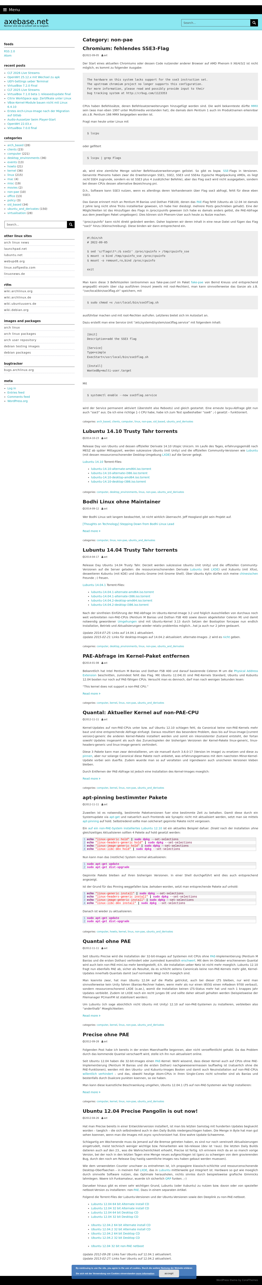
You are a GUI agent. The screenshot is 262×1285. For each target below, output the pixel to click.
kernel (113, 702)
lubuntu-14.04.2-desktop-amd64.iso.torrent (121, 600)
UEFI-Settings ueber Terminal (27, 81)
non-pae (147, 421)
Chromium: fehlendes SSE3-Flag (126, 48)
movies (12, 187)
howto (113, 931)
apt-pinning (91, 821)
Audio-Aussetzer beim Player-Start (31, 119)
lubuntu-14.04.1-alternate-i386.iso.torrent (120, 596)
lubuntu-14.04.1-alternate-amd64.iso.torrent (122, 592)
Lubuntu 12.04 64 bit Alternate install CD (120, 1204)
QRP (168, 1178)
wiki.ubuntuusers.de (20, 303)
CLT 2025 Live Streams (23, 89)
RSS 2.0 (9, 51)
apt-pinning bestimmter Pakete (125, 797)
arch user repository (20, 340)
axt (106, 55)
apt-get (115, 817)
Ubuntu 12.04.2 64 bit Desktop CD (115, 1233)
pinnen (87, 756)
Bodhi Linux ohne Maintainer (122, 502)
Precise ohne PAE (106, 1034)
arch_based (104, 421)
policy (11, 200)
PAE (199, 202)
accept (169, 1273)
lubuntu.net (13, 255)
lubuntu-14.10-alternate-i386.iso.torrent (119, 473)
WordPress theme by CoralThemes (237, 1280)
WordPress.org (17, 401)
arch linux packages (20, 333)
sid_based (159, 421)
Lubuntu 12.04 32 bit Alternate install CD (120, 1208)
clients (116, 421)
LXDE (166, 454)
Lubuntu (252, 450)
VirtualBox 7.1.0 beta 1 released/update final (39, 94)
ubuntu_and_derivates (180, 421)
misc (10, 183)
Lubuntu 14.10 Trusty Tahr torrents (130, 431)
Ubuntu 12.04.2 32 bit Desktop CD (115, 1237)
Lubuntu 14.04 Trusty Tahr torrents (130, 550)
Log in (11, 388)
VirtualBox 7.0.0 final (22, 128)
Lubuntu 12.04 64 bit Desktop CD (114, 1212)
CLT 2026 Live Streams (23, 73)
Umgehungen (127, 621)
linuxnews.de (14, 273)
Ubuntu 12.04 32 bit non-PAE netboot (117, 1246)
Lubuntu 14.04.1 (94, 585)
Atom (7, 55)
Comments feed (18, 396)
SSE (226, 170)
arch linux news (16, 242)
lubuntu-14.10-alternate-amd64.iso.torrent (121, 468)
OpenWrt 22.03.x (19, 123)
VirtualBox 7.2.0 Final (22, 85)
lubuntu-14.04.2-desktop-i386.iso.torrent (120, 604)
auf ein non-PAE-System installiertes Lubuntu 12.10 (125, 828)
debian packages (17, 352)
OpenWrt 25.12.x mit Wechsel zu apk (33, 77)
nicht (226, 637)
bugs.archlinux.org (19, 370)
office (11, 196)
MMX (254, 106)
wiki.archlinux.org (18, 291)
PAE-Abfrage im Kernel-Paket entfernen (136, 656)
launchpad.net (15, 248)
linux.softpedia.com (20, 267)
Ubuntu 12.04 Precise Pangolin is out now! (140, 1111)
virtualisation (16, 213)
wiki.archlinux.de (17, 297)
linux (137, 421)
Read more (91, 531)
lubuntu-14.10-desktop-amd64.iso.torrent (120, 477)
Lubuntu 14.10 (93, 461)
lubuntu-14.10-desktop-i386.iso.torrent (118, 481)
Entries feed (15, 392)
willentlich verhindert (98, 1073)
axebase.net (26, 21)
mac (10, 179)
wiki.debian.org (16, 310)
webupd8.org (14, 261)
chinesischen (249, 573)
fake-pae (197, 282)
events (12, 162)
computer (127, 421)
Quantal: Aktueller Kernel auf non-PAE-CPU (141, 712)
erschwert (188, 960)
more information (145, 1273)
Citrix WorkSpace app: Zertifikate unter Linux (39, 98)
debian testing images (22, 346)
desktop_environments (123, 492)
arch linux (12, 327)
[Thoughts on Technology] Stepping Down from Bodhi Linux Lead (128, 524)
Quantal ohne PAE (107, 941)
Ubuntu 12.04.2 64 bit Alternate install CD (121, 1225)
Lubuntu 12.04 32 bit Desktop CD (114, 1216)
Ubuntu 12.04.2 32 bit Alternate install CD (121, 1229)
